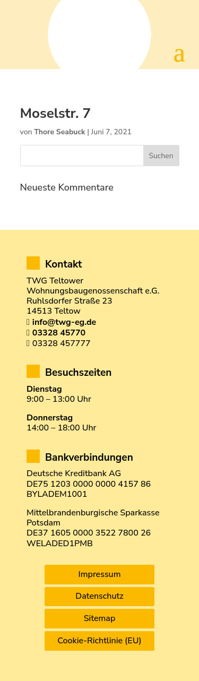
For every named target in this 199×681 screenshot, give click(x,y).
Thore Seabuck (59, 132)
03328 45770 (58, 333)
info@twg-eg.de (64, 322)
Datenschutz (99, 596)
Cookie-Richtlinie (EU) (99, 640)
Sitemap (100, 618)
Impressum (100, 574)
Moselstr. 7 (55, 113)
